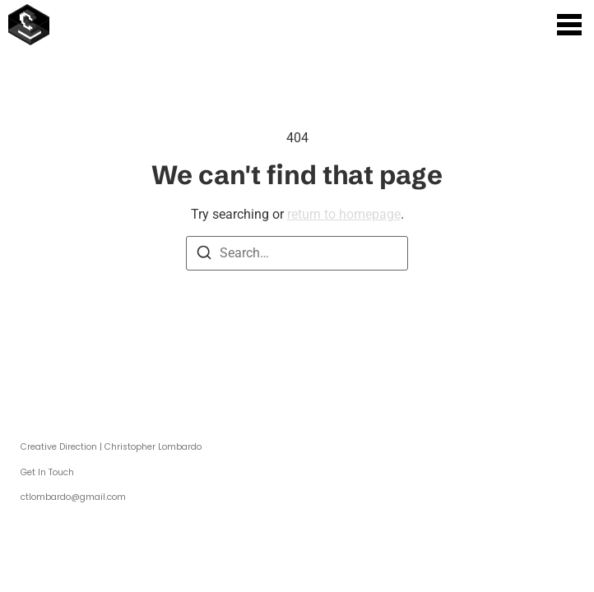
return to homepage (344, 214)
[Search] (204, 255)
